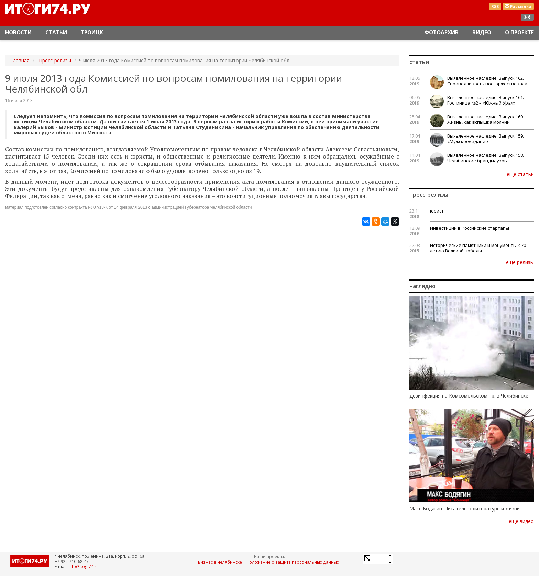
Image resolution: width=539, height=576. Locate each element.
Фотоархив (442, 32)
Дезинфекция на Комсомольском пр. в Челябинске (468, 396)
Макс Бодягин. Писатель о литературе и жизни (464, 508)
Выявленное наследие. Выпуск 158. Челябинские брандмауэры (485, 158)
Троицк (92, 32)
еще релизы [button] (520, 262)
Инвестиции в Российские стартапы (469, 228)
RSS (495, 6)
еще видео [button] (521, 521)
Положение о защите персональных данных (292, 562)
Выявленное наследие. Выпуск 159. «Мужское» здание (485, 138)
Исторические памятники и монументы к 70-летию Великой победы (478, 248)
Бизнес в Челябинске (220, 562)
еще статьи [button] (520, 174)
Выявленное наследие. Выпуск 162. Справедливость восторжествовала (487, 81)
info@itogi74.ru (83, 566)
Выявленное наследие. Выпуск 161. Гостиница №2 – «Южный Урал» (485, 100)
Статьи (56, 32)
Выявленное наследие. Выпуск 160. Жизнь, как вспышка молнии (485, 119)
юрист (437, 211)
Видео (481, 32)
